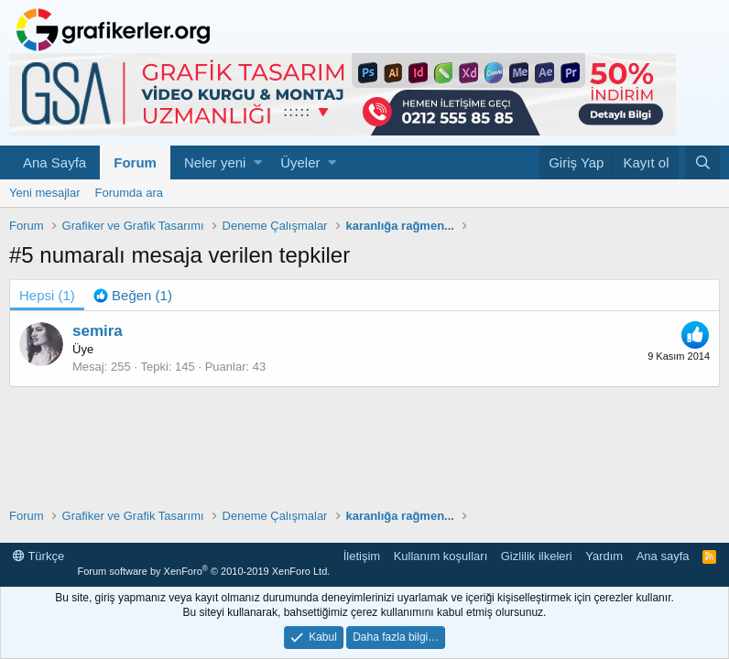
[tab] (132, 295)
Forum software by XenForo (203, 571)
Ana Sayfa (54, 162)
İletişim (361, 556)
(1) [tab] (47, 295)
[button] (258, 162)
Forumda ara (129, 193)
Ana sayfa (663, 556)
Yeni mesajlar (45, 193)
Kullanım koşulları (441, 556)
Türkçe (38, 556)
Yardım (604, 556)
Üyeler (300, 162)
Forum (135, 162)
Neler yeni (215, 162)
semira (97, 331)
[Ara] (702, 162)
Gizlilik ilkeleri (536, 556)
